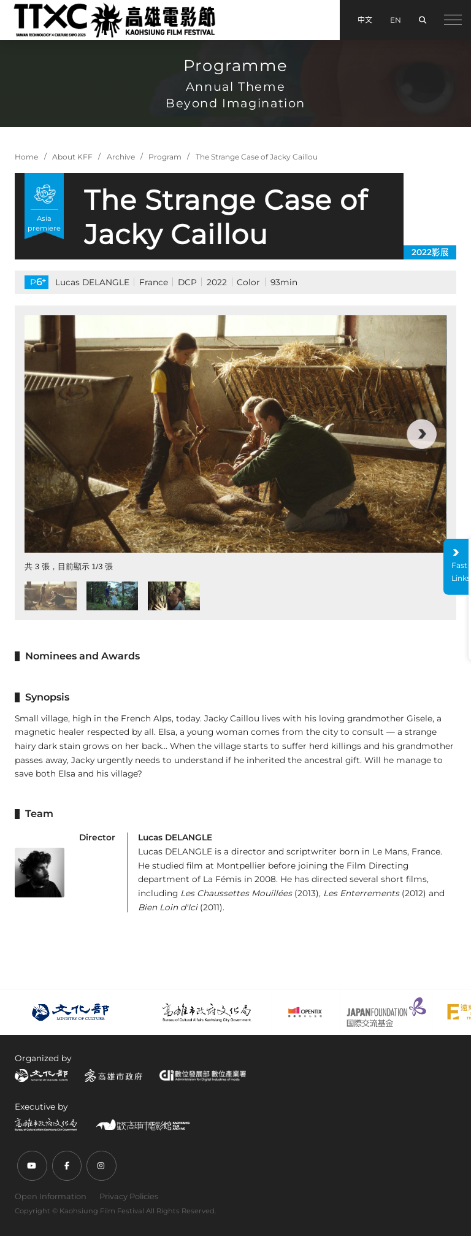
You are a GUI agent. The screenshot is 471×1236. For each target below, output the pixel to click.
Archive (121, 156)
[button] (421, 434)
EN (395, 20)
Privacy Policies (128, 1196)
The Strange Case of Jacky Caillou (257, 156)
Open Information (50, 1196)
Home (26, 156)
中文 (365, 20)
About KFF (72, 156)
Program (165, 156)
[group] (235, 433)
